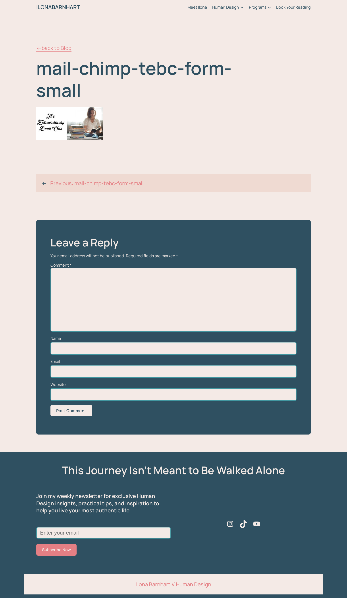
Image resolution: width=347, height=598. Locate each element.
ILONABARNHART (58, 7)
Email (55, 361)
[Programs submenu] (269, 7)
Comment (60, 265)
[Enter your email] (103, 533)
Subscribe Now (56, 549)
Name (55, 338)
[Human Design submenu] (241, 7)
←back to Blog (53, 47)
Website (58, 384)
